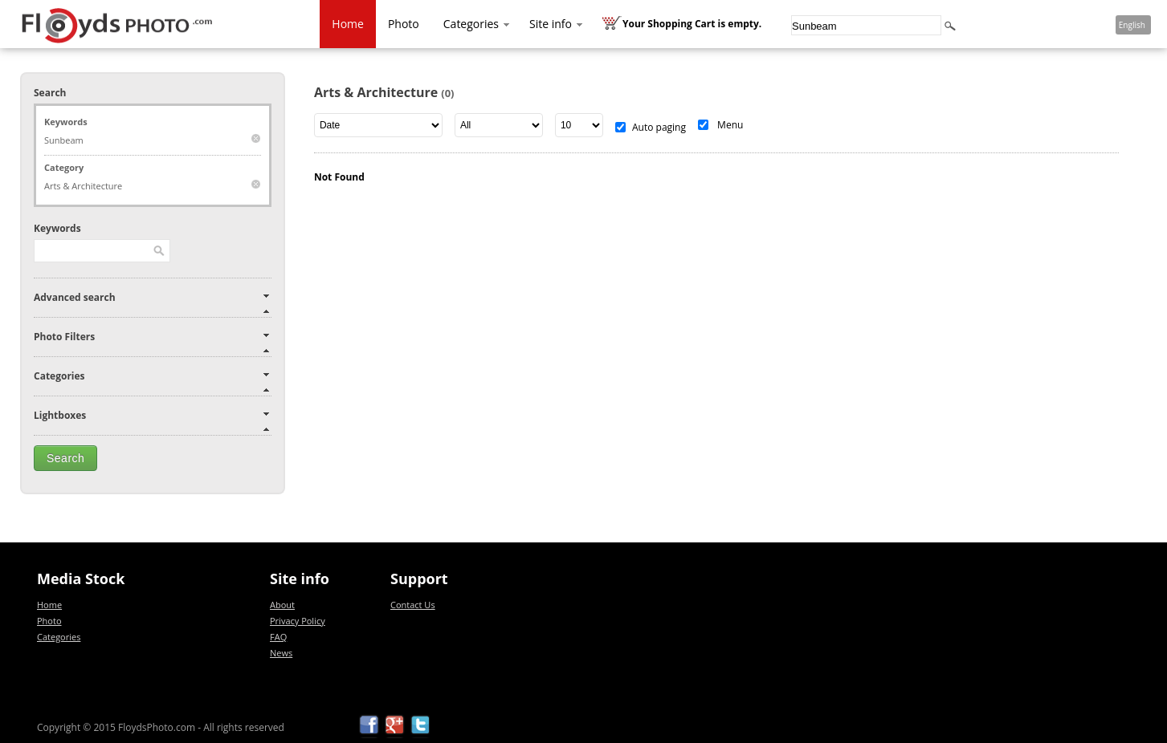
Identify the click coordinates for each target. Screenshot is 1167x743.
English (1132, 24)
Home (348, 23)
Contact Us (412, 605)
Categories (477, 23)
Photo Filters (64, 336)
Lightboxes (60, 415)
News (281, 653)
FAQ (278, 637)
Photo (403, 23)
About (282, 605)
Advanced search (75, 297)
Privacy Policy (297, 621)
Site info (557, 23)
